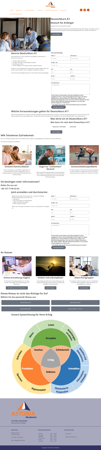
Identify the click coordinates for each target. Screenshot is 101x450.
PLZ (52, 69)
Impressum (68, 433)
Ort (71, 69)
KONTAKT (40, 10)
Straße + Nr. (54, 62)
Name (53, 55)
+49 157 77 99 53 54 (10, 188)
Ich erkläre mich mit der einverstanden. (69, 104)
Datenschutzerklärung (72, 104)
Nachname (73, 55)
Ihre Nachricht (55, 82)
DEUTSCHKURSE (29, 10)
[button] (19, 10)
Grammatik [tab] (73, 126)
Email (52, 76)
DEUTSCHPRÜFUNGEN (51, 10)
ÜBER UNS (19, 10)
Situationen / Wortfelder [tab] (59, 126)
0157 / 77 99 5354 (18, 437)
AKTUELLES (63, 10)
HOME (11, 10)
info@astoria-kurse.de (19, 440)
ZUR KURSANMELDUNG (16, 14)
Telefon (72, 76)
